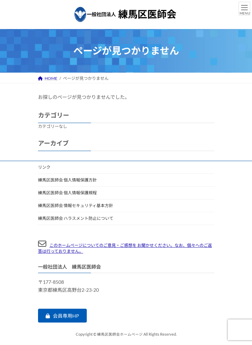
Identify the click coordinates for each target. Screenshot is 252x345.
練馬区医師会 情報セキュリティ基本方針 (75, 205)
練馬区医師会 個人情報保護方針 (67, 180)
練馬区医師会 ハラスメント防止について (75, 218)
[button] (62, 316)
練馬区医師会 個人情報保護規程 (67, 192)
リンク (44, 167)
